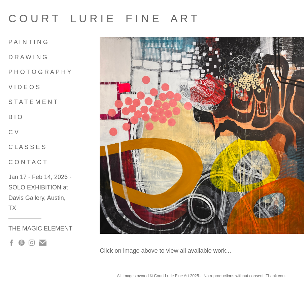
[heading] (25, 18)
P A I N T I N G (28, 42)
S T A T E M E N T (32, 102)
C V (13, 132)
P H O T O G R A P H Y (39, 72)
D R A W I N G (27, 57)
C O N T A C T (27, 162)
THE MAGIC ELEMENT (40, 228)
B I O (15, 117)
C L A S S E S (26, 147)
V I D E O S (24, 87)
